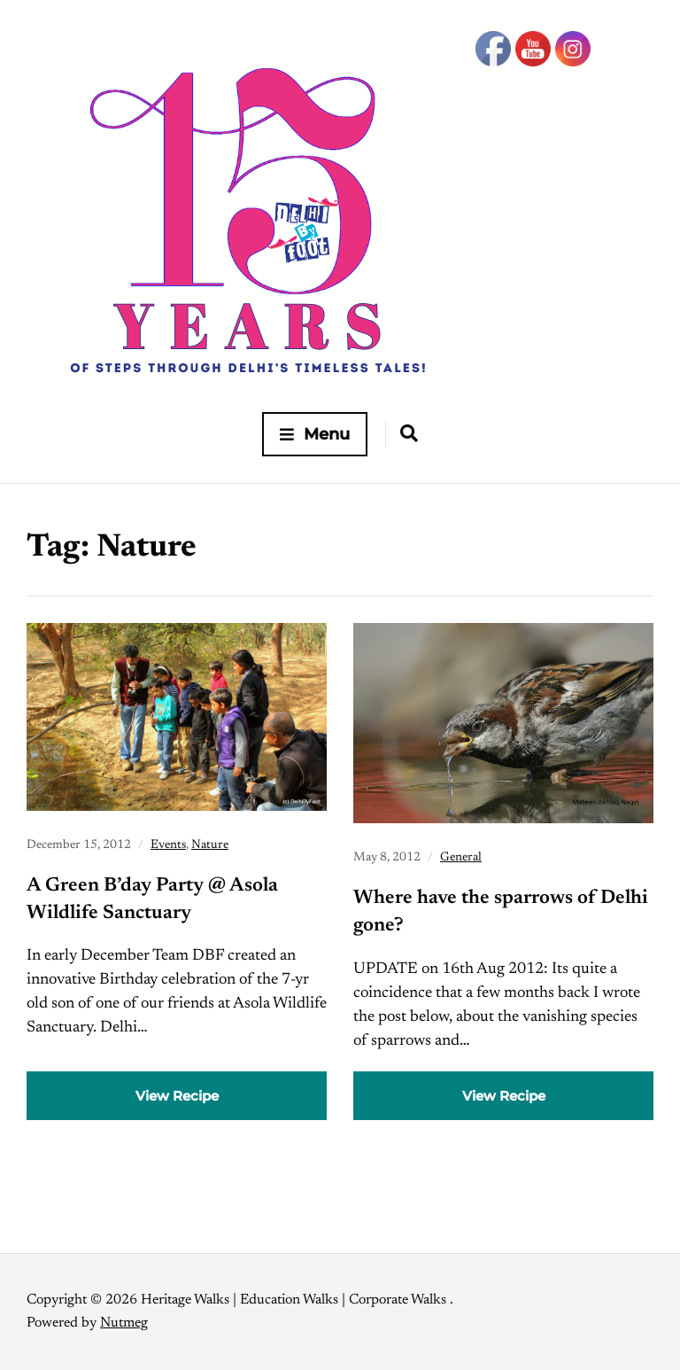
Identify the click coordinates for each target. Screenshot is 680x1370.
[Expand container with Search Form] (409, 433)
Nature (209, 845)
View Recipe (177, 1095)
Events (168, 845)
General (461, 858)
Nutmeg (124, 1323)
